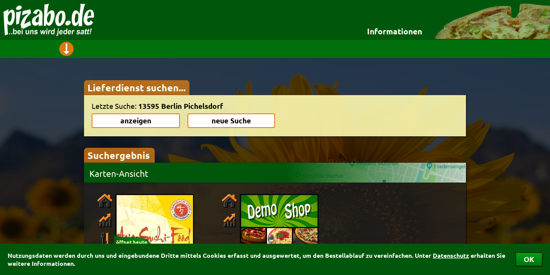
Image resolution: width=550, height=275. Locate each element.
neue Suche (231, 120)
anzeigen (135, 120)
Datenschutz (451, 255)
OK (529, 259)
